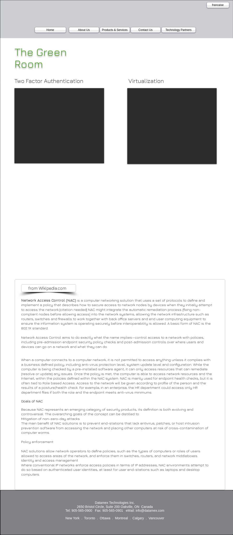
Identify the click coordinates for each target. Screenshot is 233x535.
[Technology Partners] (178, 30)
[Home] (50, 30)
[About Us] (84, 30)
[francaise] (218, 5)
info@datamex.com (150, 510)
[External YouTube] (59, 125)
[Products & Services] (115, 30)
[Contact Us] (145, 30)
